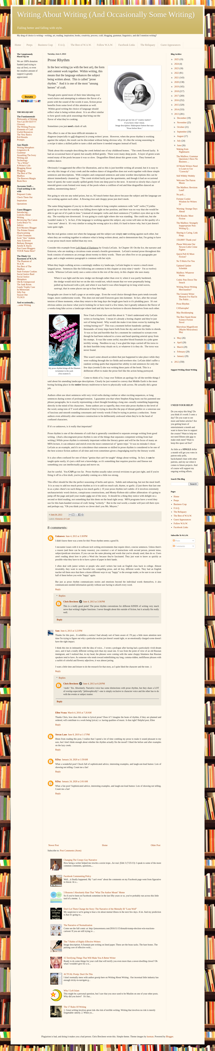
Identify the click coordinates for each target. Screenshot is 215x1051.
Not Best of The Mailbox (24, 267)
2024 (176, 64)
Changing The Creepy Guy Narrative (80, 860)
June (179, 145)
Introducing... (23, 212)
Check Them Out (25, 197)
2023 (176, 68)
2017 (176, 96)
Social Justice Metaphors (23, 278)
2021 (176, 77)
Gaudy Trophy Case (26, 287)
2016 (176, 100)
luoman (150, 1036)
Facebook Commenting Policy (77, 876)
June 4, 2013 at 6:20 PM (94, 683)
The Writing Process (26, 127)
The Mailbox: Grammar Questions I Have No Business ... (187, 159)
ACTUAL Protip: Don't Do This (78, 974)
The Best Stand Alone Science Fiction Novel (186, 320)
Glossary (21, 124)
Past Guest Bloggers (26, 248)
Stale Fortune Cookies (27, 271)
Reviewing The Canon (27, 220)
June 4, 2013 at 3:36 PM (94, 601)
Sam (57, 631)
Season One (22, 295)
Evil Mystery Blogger (27, 228)
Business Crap (45, 45)
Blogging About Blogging (24, 169)
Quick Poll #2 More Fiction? (185, 255)
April (179, 342)
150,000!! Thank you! (186, 240)
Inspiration (22, 200)
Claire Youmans (24, 235)
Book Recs (22, 181)
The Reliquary (147, 45)
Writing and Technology (22, 159)
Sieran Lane (61, 734)
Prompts (21, 140)
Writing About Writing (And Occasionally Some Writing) (106, 14)
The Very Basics (24, 134)
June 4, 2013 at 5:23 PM (71, 631)
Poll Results (22, 137)
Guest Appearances (170, 45)
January (181, 356)
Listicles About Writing (24, 216)
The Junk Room (24, 284)
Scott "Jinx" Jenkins (26, 238)
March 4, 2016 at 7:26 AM (80, 712)
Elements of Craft (62, 519)
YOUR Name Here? (26, 251)
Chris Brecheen (70, 601)
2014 (176, 109)
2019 (176, 86)
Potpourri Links (24, 194)
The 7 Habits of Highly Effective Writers (82, 941)
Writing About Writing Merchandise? (186, 288)
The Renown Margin (26, 178)
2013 (176, 114)
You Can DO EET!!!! (26, 122)
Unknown (60, 536)
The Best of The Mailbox (24, 174)
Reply (58, 589)
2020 (176, 82)
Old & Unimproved (26, 282)
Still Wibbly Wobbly (185, 176)
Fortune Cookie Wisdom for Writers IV (186, 202)
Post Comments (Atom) (70, 850)
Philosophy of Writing (27, 119)
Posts (176, 541)
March (180, 347)
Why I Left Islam (71, 990)
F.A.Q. (61, 45)
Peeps (30, 45)
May (179, 338)
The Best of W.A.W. (81, 45)
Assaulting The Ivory (26, 155)
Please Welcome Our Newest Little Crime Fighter (186, 247)
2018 (176, 91)
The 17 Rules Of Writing (75, 1007)
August (180, 136)
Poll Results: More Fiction (184, 217)
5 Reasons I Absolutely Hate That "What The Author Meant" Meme (94, 892)
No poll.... (180, 194)
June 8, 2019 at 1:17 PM (79, 734)
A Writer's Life (23, 165)
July (179, 141)
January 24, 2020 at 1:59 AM (75, 759)
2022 (176, 73)
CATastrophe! (182, 308)
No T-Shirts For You (185, 261)
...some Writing (24, 305)
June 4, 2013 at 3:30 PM (76, 536)
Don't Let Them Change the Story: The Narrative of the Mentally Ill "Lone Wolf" (100, 909)
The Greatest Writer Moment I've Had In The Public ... (186, 297)
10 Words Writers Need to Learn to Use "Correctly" (186, 169)
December (182, 118)
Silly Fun (21, 292)
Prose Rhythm (182, 304)
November (182, 122)
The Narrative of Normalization (78, 925)
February (181, 351)
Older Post (155, 845)
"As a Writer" (23, 163)
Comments (179, 546)
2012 (176, 362)
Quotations (22, 204)
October (181, 127)
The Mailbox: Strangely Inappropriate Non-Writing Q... (187, 226)
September (182, 132)
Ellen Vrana (61, 712)
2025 (176, 59)
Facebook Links (126, 45)
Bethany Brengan (25, 243)
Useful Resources (25, 132)
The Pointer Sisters (25, 230)
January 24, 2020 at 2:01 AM (75, 781)
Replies (62, 596)
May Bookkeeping (184, 312)
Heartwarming (23, 233)
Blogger (169, 1036)
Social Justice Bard (25, 274)
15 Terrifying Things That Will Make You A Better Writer (90, 958)
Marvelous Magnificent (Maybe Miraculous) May (187, 330)
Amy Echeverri (24, 240)
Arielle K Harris (24, 246)
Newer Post (53, 845)
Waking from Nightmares (182, 150)
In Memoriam (23, 289)
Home (18, 45)
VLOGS (21, 297)
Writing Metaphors (25, 147)
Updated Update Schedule (183, 267)
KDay (58, 759)
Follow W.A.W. (105, 45)
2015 (176, 105)
